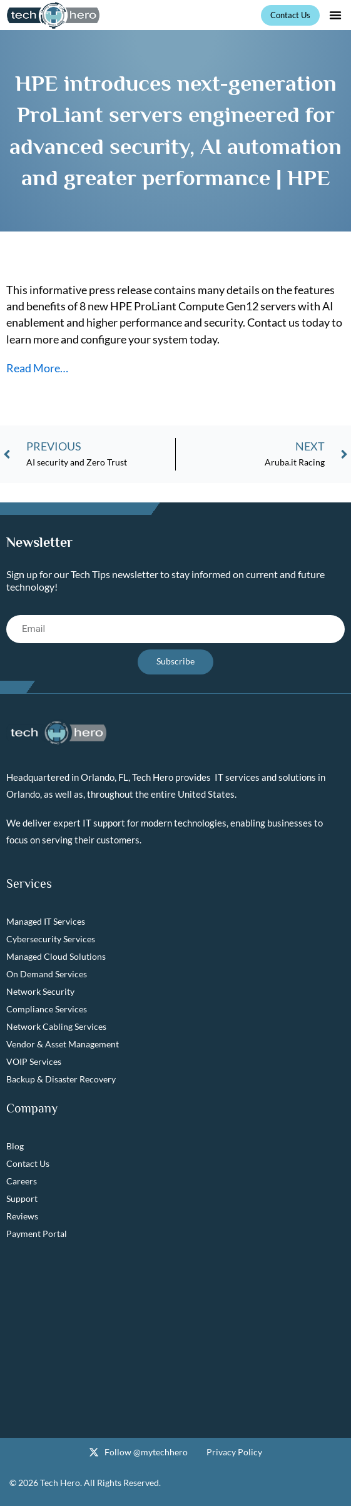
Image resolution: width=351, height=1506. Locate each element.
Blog (15, 1146)
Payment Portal (36, 1233)
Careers (21, 1181)
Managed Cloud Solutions (56, 956)
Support (22, 1198)
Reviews (22, 1216)
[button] (335, 15)
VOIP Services (33, 1061)
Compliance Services (46, 1009)
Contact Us (27, 1163)
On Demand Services (46, 974)
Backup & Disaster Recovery (61, 1079)
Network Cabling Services (56, 1026)
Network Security (40, 991)
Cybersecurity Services (50, 939)
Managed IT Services (45, 921)
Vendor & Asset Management (62, 1044)
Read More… (37, 368)
